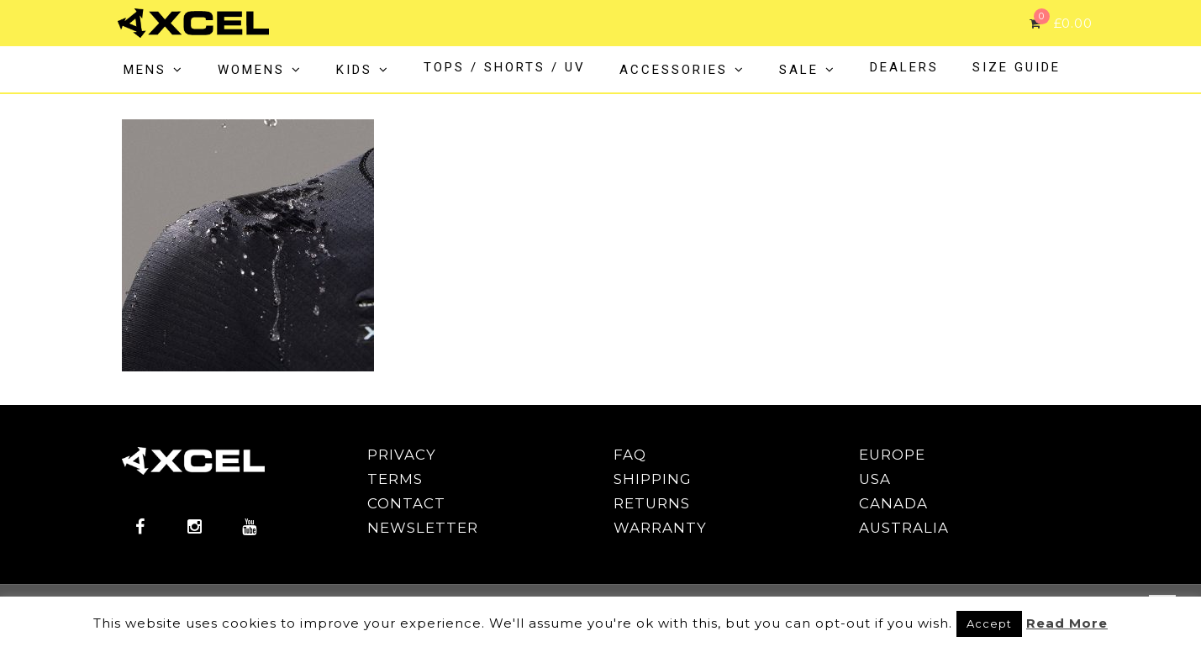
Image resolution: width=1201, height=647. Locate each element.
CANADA (893, 503)
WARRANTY (660, 527)
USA (875, 479)
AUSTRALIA (904, 527)
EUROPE (892, 454)
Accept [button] (989, 623)
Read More (1067, 623)
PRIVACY (401, 454)
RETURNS (652, 503)
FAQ (630, 454)
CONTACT (406, 503)
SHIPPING (653, 479)
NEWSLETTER (422, 527)
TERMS (395, 479)
